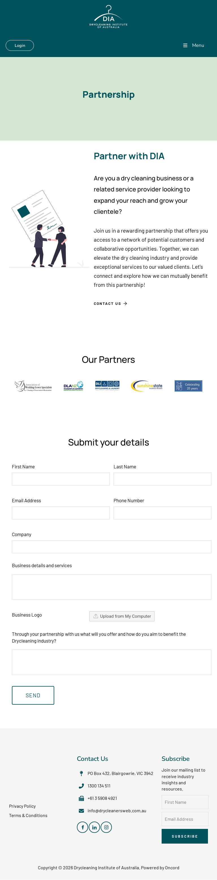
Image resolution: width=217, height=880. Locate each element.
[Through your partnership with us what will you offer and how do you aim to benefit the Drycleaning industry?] (111, 662)
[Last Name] (162, 479)
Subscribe (185, 836)
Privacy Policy (22, 806)
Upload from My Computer (122, 616)
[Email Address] (61, 513)
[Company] (111, 547)
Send (33, 695)
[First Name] (61, 479)
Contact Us (107, 303)
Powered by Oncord (160, 867)
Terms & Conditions (28, 815)
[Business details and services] (111, 587)
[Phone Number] (162, 513)
